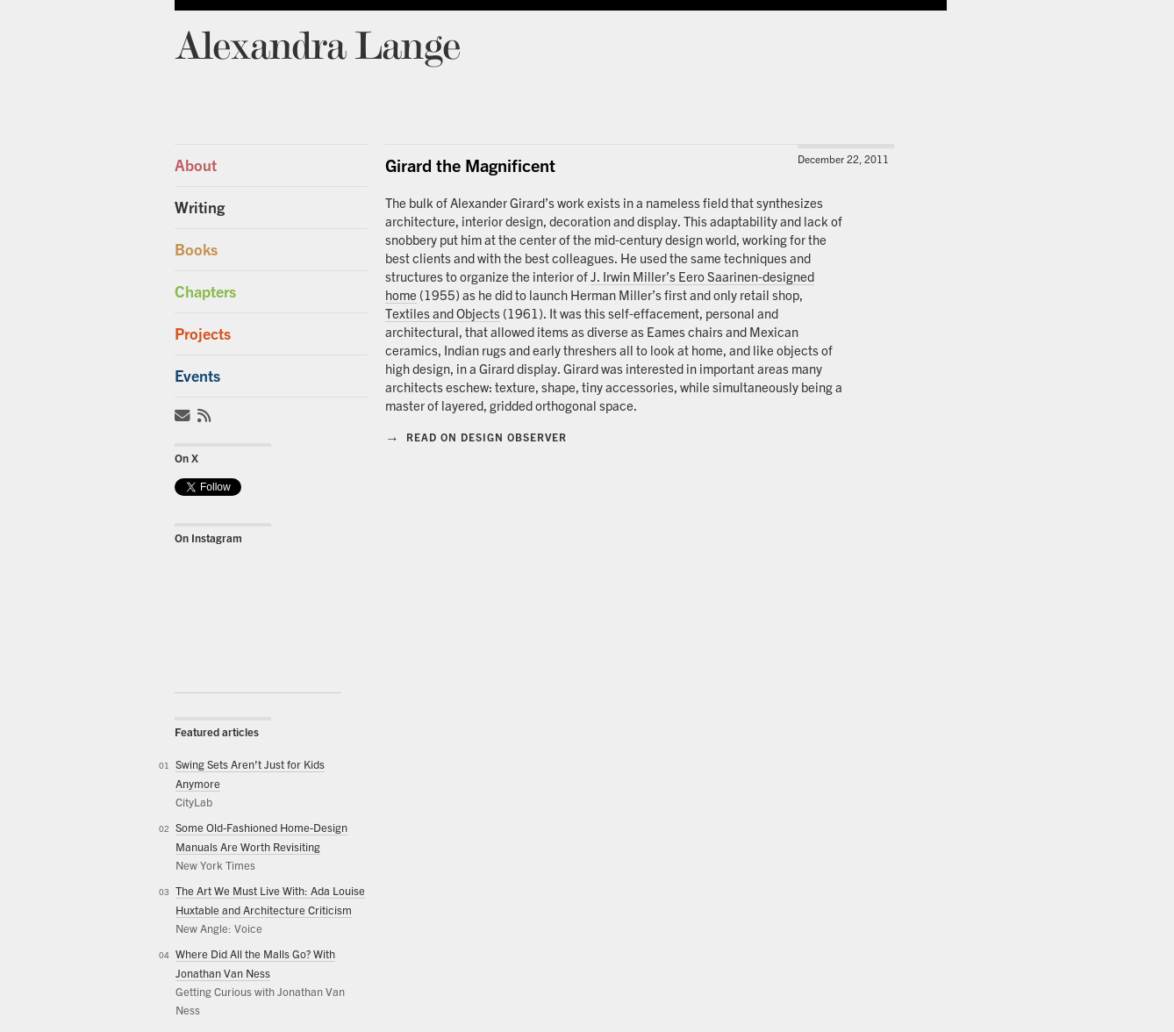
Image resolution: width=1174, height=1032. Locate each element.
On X (186, 458)
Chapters (205, 292)
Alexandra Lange (317, 44)
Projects (203, 334)
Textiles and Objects (442, 313)
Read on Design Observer (476, 437)
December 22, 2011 (843, 159)
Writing (200, 207)
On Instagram (208, 538)
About (196, 165)
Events (197, 376)
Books (196, 249)
